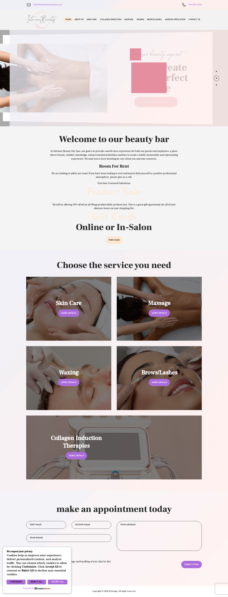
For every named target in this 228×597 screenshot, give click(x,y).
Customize (16, 582)
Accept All (57, 582)
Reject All (37, 582)
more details (68, 313)
